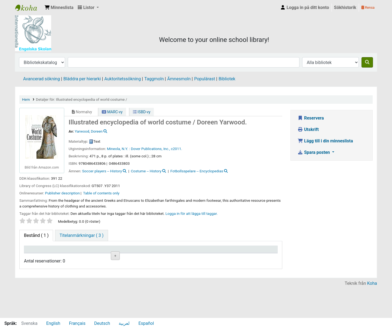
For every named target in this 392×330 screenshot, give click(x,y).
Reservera (311, 118)
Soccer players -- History (102, 171)
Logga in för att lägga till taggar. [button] (192, 213)
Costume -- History (146, 171)
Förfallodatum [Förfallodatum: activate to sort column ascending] (221, 257)
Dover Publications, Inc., (150, 148)
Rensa (368, 7)
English (53, 323)
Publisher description (62, 193)
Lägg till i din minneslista (325, 140)
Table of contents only (101, 193)
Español (146, 323)
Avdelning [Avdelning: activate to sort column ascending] (108, 257)
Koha (372, 314)
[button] (59, 7)
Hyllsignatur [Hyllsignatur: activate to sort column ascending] (146, 257)
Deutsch (102, 323)
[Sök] (367, 62)
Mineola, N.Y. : (118, 148)
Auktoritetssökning (122, 78)
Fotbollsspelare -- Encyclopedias (196, 171)
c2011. (176, 148)
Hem (26, 99)
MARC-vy (112, 112)
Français (77, 323)
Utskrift (308, 129)
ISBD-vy (142, 112)
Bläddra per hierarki (82, 78)
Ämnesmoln (179, 78)
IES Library (28, 7)
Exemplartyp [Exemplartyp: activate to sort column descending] (38, 257)
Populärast (204, 78)
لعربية (124, 323)
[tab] (81, 235)
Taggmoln (154, 78)
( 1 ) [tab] (36, 235)
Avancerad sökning (41, 78)
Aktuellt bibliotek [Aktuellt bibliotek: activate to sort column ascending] (71, 254)
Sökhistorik (345, 7)
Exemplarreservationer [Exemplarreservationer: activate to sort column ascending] (261, 257)
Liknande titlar (149, 275)
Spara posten (314, 152)
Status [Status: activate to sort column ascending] (178, 257)
